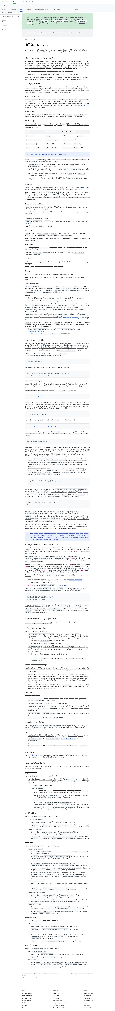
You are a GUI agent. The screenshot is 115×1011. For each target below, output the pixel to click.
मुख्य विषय (29, 9)
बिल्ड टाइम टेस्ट (36, 755)
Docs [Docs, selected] (14, 1)
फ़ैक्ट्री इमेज (24, 1003)
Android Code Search (27, 1)
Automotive (68, 9)
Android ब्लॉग (56, 998)
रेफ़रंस (76, 9)
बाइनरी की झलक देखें (26, 1000)
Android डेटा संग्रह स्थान (27, 993)
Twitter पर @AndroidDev (59, 995)
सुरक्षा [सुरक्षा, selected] (21, 9)
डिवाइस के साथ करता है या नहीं (41, 9)
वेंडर (26, 189)
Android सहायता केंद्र (88, 993)
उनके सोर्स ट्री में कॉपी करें (75, 580)
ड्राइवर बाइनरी (25, 1005)
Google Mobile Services (89, 1003)
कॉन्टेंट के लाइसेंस (41, 974)
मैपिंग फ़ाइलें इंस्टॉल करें (67, 585)
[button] (9, 12)
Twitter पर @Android (58, 993)
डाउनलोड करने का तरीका (27, 998)
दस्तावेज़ (4, 6)
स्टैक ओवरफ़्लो (87, 1005)
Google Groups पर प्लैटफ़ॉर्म (59, 1003)
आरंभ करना (13, 9)
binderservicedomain (60, 737)
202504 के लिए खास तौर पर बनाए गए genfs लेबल (71, 318)
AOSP (26, 39)
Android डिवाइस (56, 9)
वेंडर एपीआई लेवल (30, 287)
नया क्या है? (4, 9)
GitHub (24, 1008)
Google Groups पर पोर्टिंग (58, 1008)
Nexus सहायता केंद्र (88, 998)
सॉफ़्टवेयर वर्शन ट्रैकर (88, 1008)
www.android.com (88, 1000)
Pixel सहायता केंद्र (87, 995)
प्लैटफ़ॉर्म (84, 187)
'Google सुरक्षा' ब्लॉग (57, 1000)
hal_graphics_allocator (68, 738)
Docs (31, 39)
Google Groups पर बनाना (58, 1005)
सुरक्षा (35, 39)
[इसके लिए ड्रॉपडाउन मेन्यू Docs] (18, 2)
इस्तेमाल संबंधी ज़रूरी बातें (27, 995)
